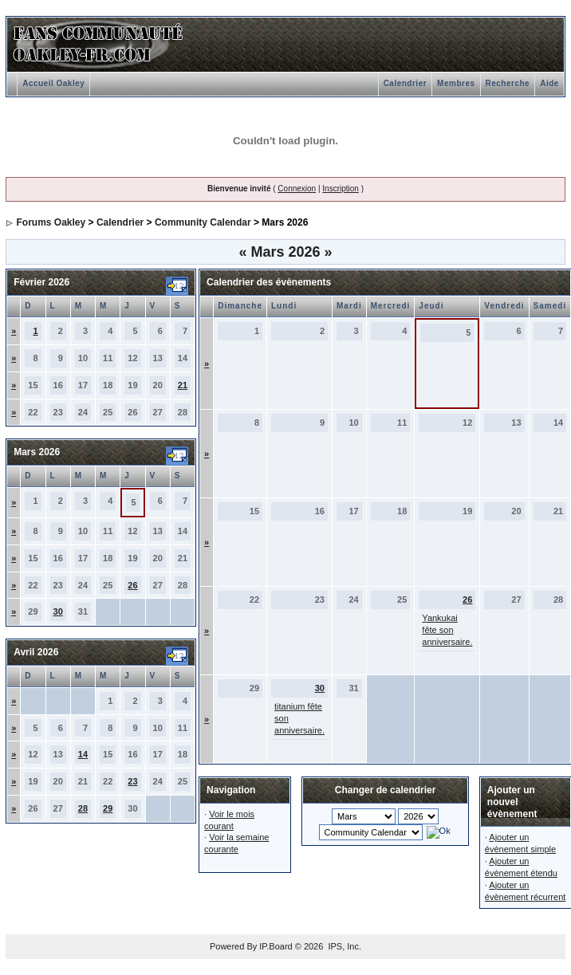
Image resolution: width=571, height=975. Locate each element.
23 (132, 781)
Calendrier (405, 83)
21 (182, 385)
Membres (456, 83)
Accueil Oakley (53, 83)
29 (107, 808)
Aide (549, 83)
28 (83, 808)
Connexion (297, 188)
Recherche (508, 83)
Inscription (340, 188)
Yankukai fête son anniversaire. (447, 630)
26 (132, 585)
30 (58, 611)
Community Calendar (203, 222)
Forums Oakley (51, 222)
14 (83, 754)
